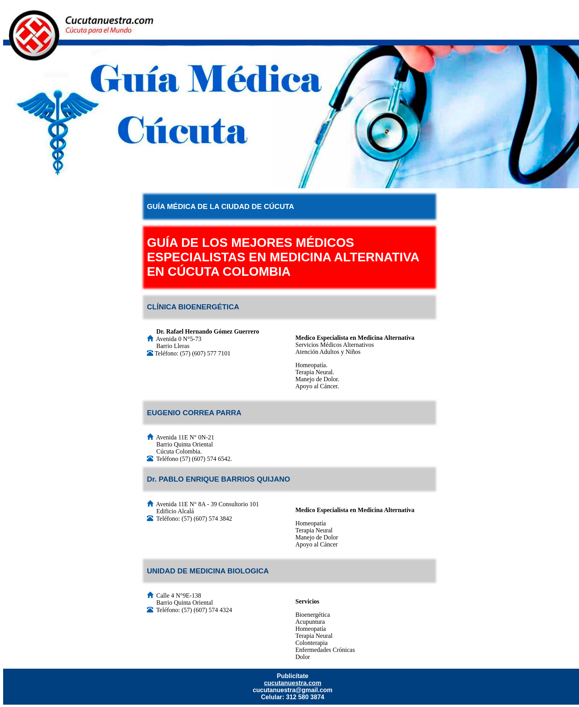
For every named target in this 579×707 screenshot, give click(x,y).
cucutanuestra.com (293, 683)
